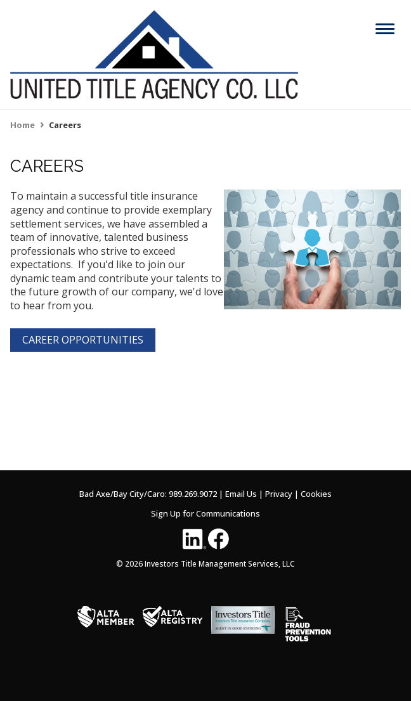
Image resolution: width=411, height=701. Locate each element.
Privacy (278, 493)
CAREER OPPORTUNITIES (82, 340)
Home (22, 125)
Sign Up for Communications (205, 513)
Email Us (241, 493)
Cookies (316, 493)
